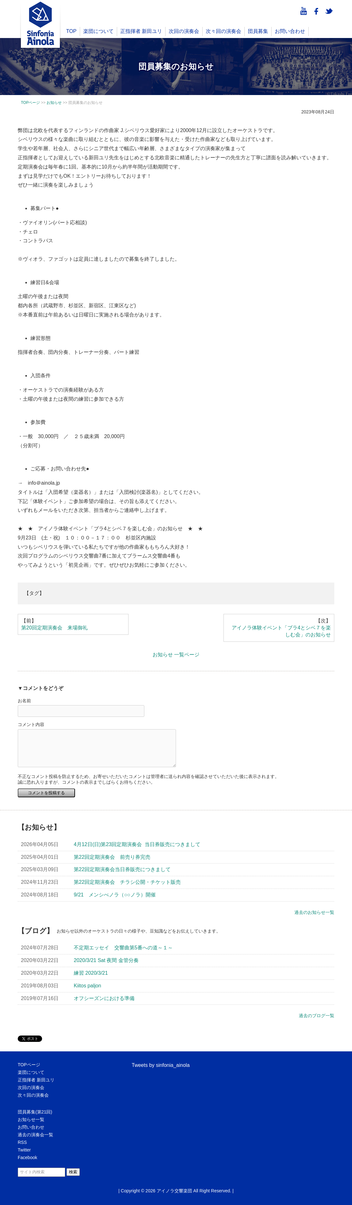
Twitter (24, 1149)
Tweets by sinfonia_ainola (161, 1065)
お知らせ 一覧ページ (176, 654)
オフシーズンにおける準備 (104, 998)
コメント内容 (31, 724)
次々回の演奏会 (223, 31)
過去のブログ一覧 (316, 1015)
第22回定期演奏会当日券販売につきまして (122, 869)
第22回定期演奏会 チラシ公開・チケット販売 (127, 882)
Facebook (27, 1157)
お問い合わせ (290, 31)
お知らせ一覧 (31, 1119)
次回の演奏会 (184, 31)
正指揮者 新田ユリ (141, 31)
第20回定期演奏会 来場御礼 (54, 627)
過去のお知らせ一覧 (314, 912)
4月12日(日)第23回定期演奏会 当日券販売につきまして (137, 844)
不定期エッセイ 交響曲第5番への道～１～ (123, 947)
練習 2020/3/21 (91, 973)
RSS (22, 1142)
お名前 (24, 700)
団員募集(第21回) (35, 1111)
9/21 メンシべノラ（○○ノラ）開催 (114, 894)
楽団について (98, 31)
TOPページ (29, 1064)
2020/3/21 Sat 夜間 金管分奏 (106, 960)
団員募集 (258, 31)
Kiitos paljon (87, 985)
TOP (71, 31)
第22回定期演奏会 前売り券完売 (112, 857)
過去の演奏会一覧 (35, 1134)
